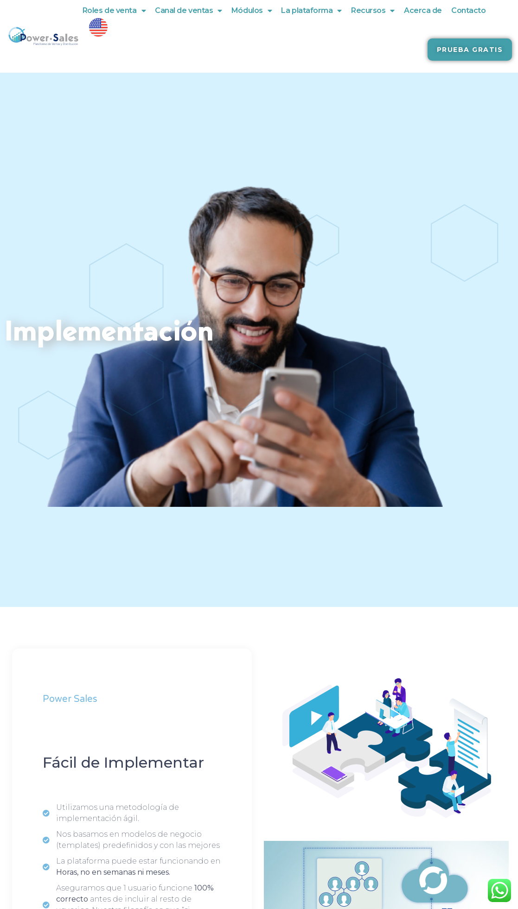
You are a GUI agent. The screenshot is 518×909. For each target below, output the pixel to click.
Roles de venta (114, 10)
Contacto (468, 10)
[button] (470, 49)
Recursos (373, 10)
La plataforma (311, 10)
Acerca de (423, 10)
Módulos (251, 10)
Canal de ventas (188, 10)
